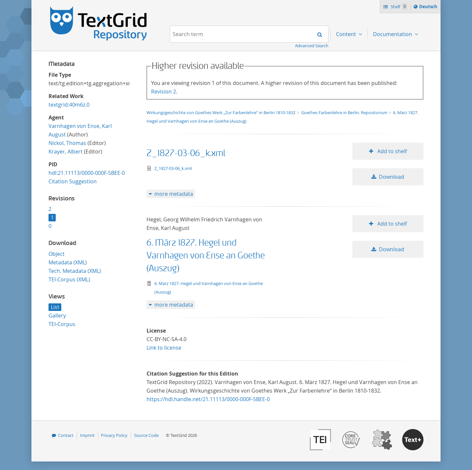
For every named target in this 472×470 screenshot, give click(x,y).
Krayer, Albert (66, 151)
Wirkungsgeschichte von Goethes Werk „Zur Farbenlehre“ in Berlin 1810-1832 (221, 112)
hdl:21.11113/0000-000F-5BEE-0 (87, 172)
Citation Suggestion (73, 181)
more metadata (173, 193)
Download (391, 176)
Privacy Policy (114, 435)
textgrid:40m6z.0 (69, 104)
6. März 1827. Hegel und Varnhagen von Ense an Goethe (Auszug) (206, 256)
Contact (65, 435)
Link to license (164, 347)
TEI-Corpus (62, 324)
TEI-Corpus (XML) (69, 279)
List (55, 307)
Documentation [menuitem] (393, 34)
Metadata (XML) (68, 262)
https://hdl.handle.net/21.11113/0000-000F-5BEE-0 (208, 399)
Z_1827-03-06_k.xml (186, 153)
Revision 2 (163, 91)
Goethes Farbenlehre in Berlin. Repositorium (344, 112)
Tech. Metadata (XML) (75, 271)
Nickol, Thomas (67, 143)
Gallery (57, 315)
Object (57, 253)
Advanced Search (311, 46)
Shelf (398, 6)
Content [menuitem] (346, 34)
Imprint (87, 435)
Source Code (146, 435)
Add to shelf (391, 151)
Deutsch (429, 7)
